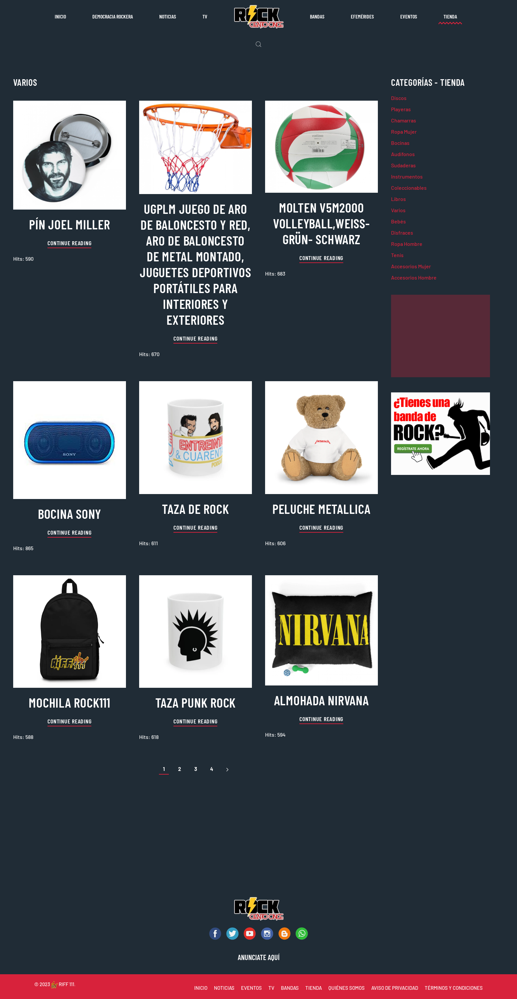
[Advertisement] (440, 336)
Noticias (167, 16)
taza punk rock (195, 702)
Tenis (397, 255)
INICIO (200, 988)
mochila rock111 (69, 702)
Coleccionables (409, 187)
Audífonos (403, 154)
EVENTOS (251, 988)
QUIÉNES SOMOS (346, 988)
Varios (398, 210)
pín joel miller (69, 224)
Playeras (401, 109)
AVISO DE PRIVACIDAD (394, 988)
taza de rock (195, 508)
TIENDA (313, 988)
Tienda (450, 16)
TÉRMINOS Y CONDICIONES (454, 988)
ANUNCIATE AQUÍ (259, 957)
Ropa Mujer (404, 131)
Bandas (317, 16)
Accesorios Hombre (414, 277)
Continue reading (69, 243)
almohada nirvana (321, 700)
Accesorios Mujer (411, 266)
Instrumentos (407, 176)
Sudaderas (403, 165)
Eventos (408, 16)
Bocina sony (69, 513)
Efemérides (362, 16)
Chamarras (403, 120)
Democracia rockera (112, 16)
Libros (398, 199)
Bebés (398, 221)
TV (204, 16)
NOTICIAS (224, 988)
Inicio (60, 16)
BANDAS (290, 988)
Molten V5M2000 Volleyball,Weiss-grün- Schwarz (321, 223)
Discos (399, 98)
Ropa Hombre (406, 244)
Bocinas (400, 143)
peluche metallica (321, 508)
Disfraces (402, 232)
